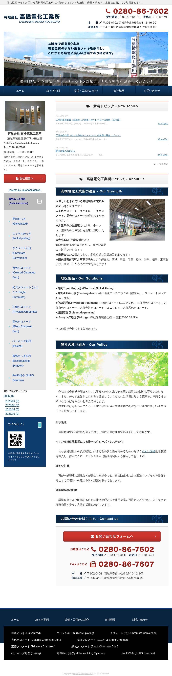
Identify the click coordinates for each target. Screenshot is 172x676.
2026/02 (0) (12, 409)
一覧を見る (162, 164)
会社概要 (119, 90)
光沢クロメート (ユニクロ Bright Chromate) (25, 292)
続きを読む (163, 124)
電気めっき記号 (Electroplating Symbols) (21, 360)
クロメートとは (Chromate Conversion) (21, 253)
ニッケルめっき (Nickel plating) (21, 236)
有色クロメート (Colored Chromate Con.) (23, 272)
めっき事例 (53, 90)
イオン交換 (148, 451)
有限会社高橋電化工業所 (83, 674)
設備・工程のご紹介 (86, 90)
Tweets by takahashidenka (25, 190)
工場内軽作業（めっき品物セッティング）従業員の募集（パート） (88, 135)
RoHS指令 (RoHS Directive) (23, 378)
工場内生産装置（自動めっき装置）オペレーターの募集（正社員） (88, 119)
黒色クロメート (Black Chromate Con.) (22, 326)
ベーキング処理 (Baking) (21, 343)
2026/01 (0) (12, 413)
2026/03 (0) (12, 405)
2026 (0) (9, 396)
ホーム (20, 90)
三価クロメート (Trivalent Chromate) (24, 309)
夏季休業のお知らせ (65, 151)
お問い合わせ (152, 90)
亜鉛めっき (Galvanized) (20, 221)
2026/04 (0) (12, 401)
